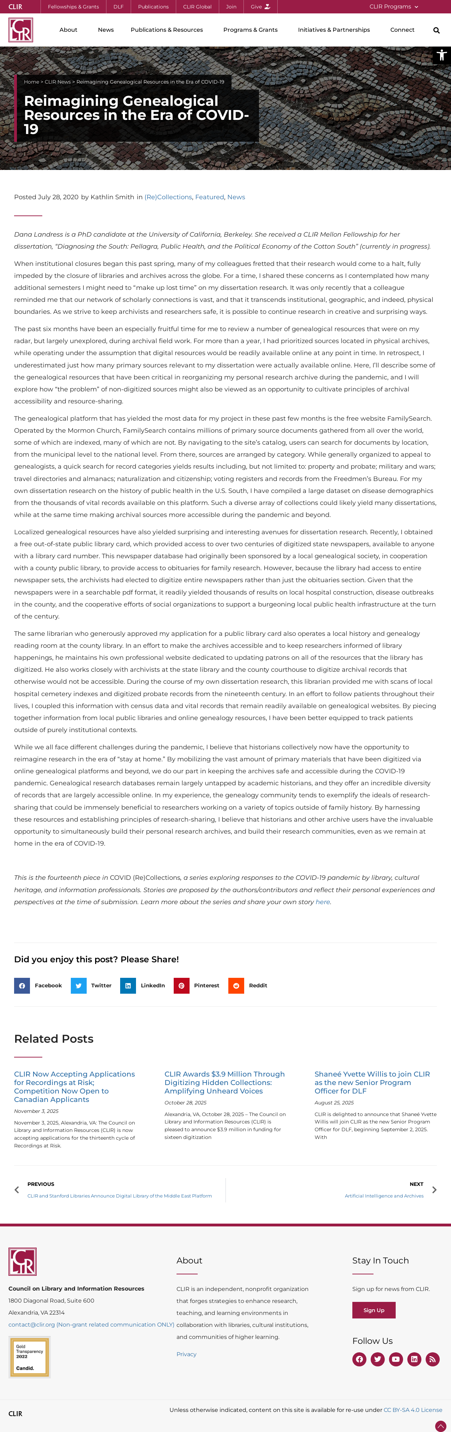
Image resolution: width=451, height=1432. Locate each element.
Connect (404, 29)
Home (31, 82)
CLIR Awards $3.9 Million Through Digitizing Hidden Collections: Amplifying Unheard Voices (225, 1082)
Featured (209, 197)
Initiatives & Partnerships (335, 29)
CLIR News (58, 82)
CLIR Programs (394, 6)
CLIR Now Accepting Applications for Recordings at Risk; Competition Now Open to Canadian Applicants (74, 1087)
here (323, 902)
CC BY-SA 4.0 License (413, 1410)
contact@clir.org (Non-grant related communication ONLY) (91, 1324)
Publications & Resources (168, 29)
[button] (442, 55)
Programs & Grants (252, 29)
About (70, 29)
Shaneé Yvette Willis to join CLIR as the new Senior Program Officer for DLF (372, 1082)
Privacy (187, 1354)
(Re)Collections (168, 197)
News (106, 29)
